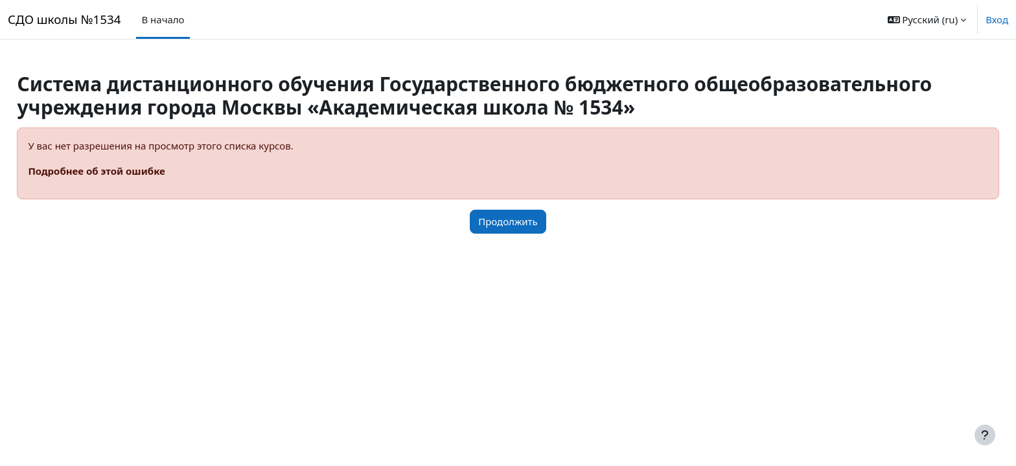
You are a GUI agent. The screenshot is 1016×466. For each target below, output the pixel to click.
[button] (927, 19)
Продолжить (508, 221)
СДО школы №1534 (64, 19)
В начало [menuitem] (162, 19)
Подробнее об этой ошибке (125, 170)
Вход (997, 19)
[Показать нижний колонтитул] (985, 435)
